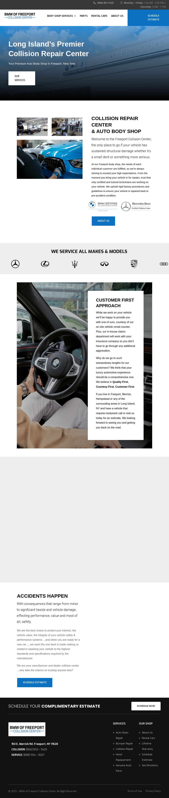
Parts (84, 16)
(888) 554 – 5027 (27, 755)
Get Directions (150, 765)
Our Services (20, 78)
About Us (117, 16)
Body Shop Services (60, 16)
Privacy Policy (153, 791)
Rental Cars (99, 16)
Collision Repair (124, 749)
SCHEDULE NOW (146, 706)
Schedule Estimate (153, 17)
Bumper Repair (124, 743)
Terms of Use (134, 791)
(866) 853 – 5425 (29, 749)
